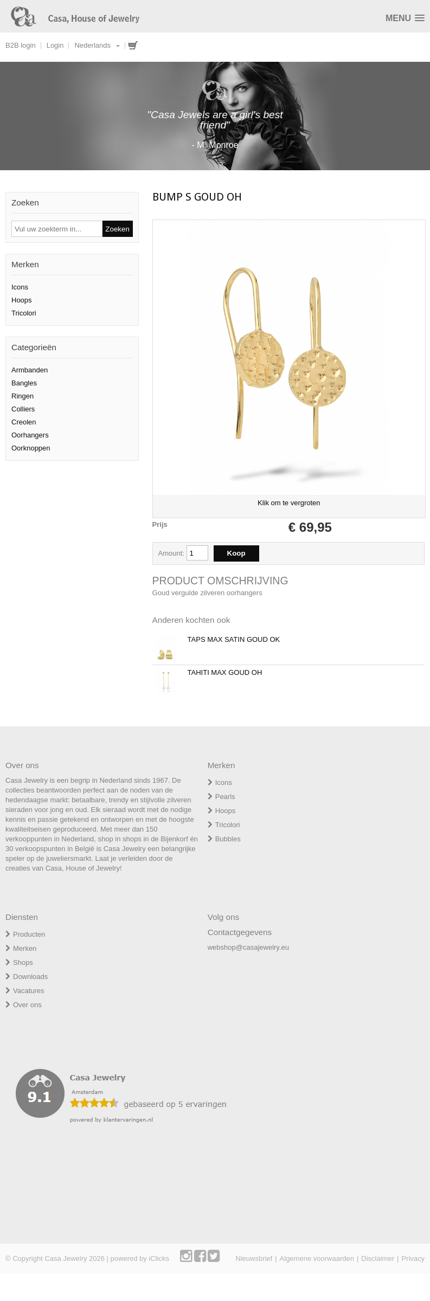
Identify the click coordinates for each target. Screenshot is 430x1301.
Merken (24, 948)
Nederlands (92, 45)
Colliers (23, 409)
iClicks (159, 1258)
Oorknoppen (30, 448)
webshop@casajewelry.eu (248, 947)
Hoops (21, 300)
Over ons (27, 1005)
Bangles (24, 383)
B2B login (20, 45)
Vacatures (28, 991)
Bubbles (228, 839)
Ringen (22, 396)
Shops (23, 962)
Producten (29, 934)
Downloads (30, 976)
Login (55, 45)
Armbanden (29, 370)
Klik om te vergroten (289, 503)
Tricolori (23, 313)
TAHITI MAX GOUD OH (225, 672)
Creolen (23, 422)
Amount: (172, 553)
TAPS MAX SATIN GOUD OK (234, 639)
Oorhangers (30, 435)
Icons (19, 287)
